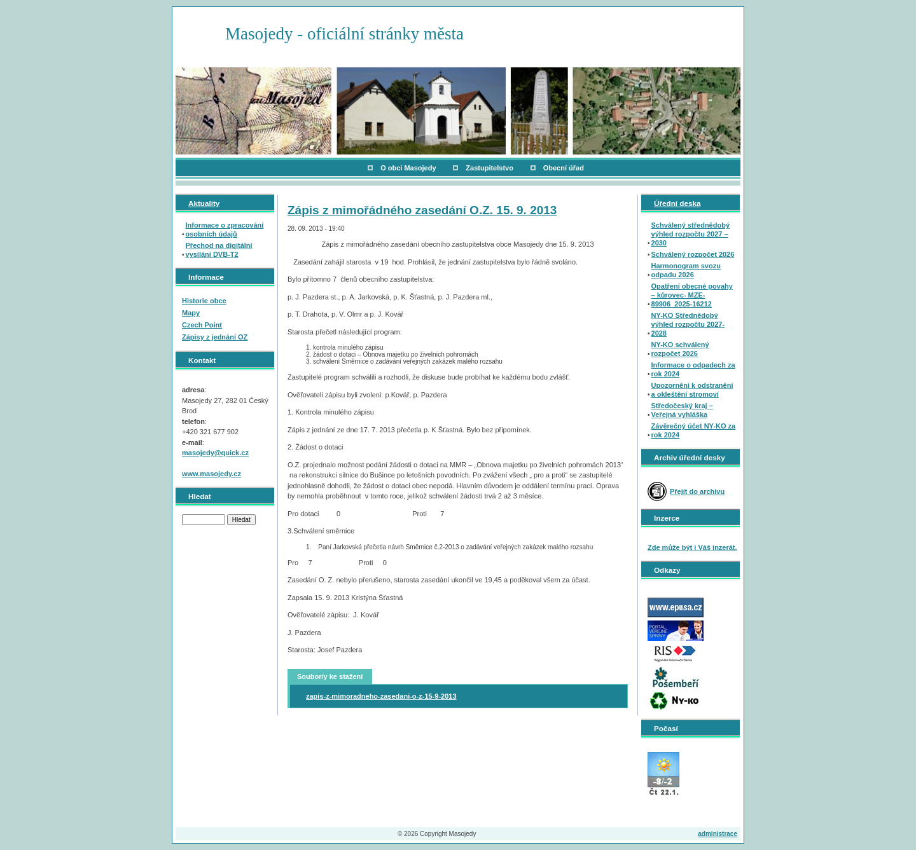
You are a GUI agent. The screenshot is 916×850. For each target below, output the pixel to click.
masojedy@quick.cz (215, 452)
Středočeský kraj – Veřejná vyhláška (682, 410)
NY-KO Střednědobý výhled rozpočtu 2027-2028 (688, 324)
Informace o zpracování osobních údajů (225, 229)
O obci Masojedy (408, 168)
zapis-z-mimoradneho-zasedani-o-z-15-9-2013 (381, 696)
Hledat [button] (241, 519)
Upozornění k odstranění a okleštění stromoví (692, 389)
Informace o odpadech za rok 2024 (693, 369)
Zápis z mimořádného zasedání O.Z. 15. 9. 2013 (422, 210)
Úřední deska (677, 203)
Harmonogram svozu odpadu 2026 (686, 270)
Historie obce (204, 301)
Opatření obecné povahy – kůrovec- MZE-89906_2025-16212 (692, 295)
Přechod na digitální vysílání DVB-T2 (219, 250)
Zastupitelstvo (489, 168)
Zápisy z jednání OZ (214, 337)
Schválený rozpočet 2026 (693, 254)
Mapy (191, 313)
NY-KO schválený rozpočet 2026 (680, 349)
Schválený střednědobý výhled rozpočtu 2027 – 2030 (690, 234)
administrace (717, 833)
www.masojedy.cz (211, 473)
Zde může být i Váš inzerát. (692, 547)
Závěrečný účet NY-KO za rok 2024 (693, 430)
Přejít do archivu (697, 491)
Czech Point (202, 325)
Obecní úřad (563, 168)
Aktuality (203, 203)
